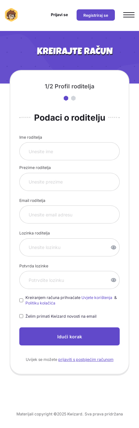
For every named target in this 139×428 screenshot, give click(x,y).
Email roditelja (32, 200)
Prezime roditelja (35, 167)
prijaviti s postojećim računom (86, 359)
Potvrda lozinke (33, 266)
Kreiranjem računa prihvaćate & (71, 300)
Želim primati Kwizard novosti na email (61, 316)
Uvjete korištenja (97, 297)
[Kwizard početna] (11, 15)
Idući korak (69, 336)
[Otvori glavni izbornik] (128, 15)
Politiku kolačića (40, 303)
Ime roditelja (30, 137)
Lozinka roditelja (34, 233)
